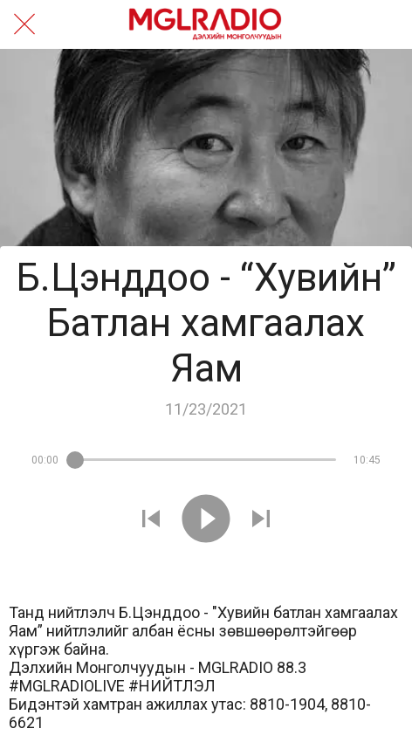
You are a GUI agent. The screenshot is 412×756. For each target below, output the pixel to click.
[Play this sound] (206, 520)
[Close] (24, 24)
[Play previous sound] (151, 520)
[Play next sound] (261, 520)
